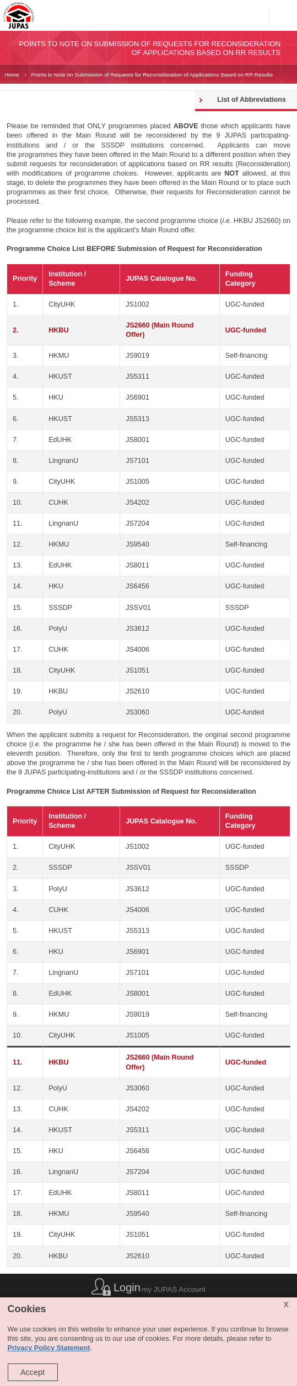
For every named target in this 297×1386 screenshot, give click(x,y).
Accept (32, 1372)
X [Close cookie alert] (286, 1304)
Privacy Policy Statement (49, 1348)
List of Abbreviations (251, 99)
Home (11, 75)
